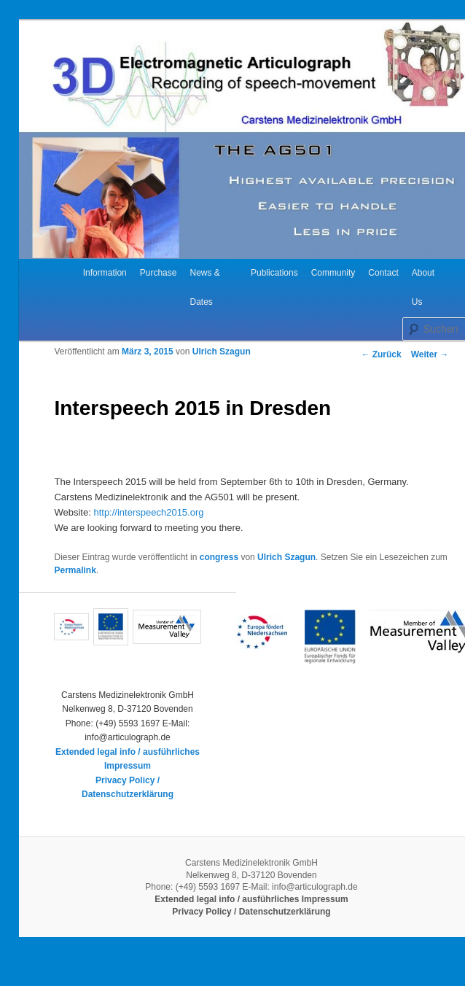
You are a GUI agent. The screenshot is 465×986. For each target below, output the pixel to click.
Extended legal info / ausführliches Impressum (251, 899)
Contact (383, 273)
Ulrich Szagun (221, 351)
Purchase (158, 273)
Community (333, 273)
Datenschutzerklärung (127, 794)
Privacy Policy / (127, 780)
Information (105, 273)
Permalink (74, 570)
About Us (423, 287)
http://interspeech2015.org (148, 512)
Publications (274, 273)
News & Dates (204, 287)
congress (219, 557)
